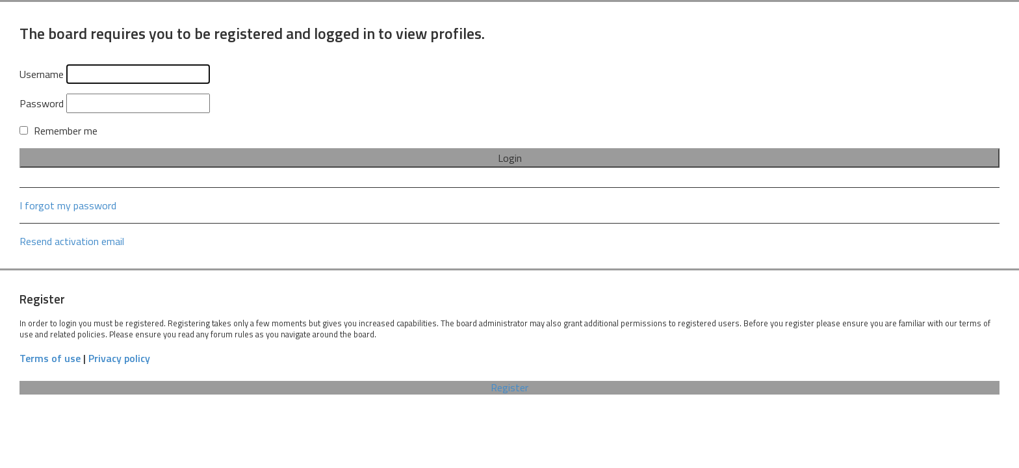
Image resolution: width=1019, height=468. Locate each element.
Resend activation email (71, 241)
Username (41, 74)
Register (509, 388)
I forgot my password (67, 205)
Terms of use (50, 358)
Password (41, 103)
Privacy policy (119, 358)
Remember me (58, 130)
